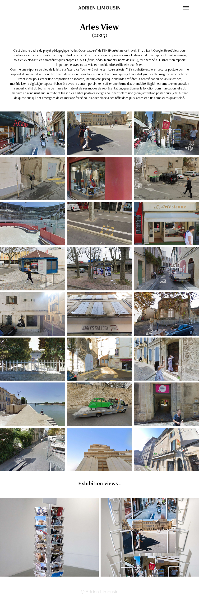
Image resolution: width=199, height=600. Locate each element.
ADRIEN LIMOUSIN (99, 7)
